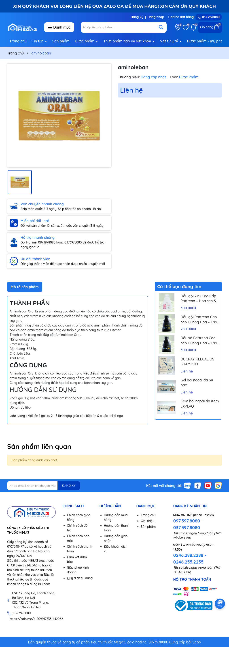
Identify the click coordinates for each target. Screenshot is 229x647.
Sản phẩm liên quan (39, 446)
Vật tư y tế (169, 41)
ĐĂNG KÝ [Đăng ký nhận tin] (68, 485)
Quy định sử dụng (80, 578)
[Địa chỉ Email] (43, 485)
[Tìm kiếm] (161, 27)
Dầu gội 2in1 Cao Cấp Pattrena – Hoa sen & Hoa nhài (198, 299)
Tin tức (38, 41)
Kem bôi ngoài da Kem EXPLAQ (199, 403)
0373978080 (209, 17)
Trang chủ (17, 41)
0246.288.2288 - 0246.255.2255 (189, 558)
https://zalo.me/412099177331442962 (36, 619)
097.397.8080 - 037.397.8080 (188, 524)
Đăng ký (137, 17)
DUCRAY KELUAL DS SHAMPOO (197, 361)
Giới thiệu (148, 521)
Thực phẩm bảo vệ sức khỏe (127, 41)
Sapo (196, 642)
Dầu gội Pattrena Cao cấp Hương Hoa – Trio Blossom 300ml (198, 320)
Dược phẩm (85, 41)
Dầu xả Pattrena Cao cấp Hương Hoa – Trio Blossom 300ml (198, 340)
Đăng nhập (156, 17)
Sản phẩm (61, 41)
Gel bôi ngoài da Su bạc (196, 382)
